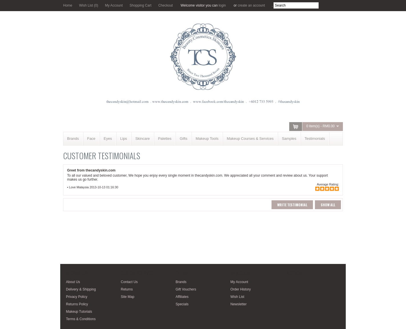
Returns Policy (77, 304)
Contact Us (129, 282)
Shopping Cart (141, 5)
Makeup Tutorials (79, 312)
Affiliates (182, 297)
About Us (73, 282)
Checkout (165, 5)
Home (67, 5)
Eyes (108, 138)
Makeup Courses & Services (250, 138)
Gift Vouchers (186, 289)
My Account (114, 5)
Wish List (237, 297)
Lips (123, 138)
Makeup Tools (207, 138)
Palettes (164, 138)
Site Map (127, 297)
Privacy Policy (76, 297)
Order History (240, 289)
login (222, 5)
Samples (289, 138)
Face (91, 138)
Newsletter (238, 304)
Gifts (183, 138)
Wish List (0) (88, 5)
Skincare (142, 138)
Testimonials (315, 138)
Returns (127, 289)
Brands (73, 138)
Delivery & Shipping (81, 289)
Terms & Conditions (81, 319)
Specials (182, 304)
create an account (251, 5)
